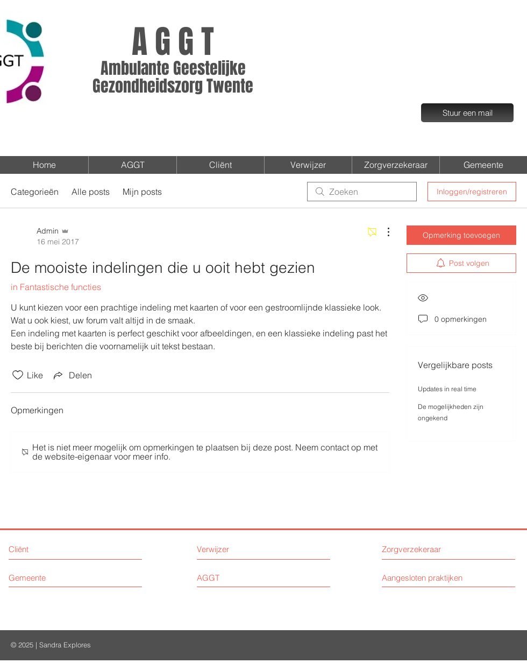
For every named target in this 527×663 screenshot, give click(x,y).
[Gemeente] (57, 577)
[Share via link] (72, 375)
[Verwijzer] (241, 549)
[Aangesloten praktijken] (430, 577)
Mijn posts (142, 191)
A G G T (173, 42)
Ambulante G (141, 68)
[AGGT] (241, 577)
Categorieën (35, 191)
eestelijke (213, 68)
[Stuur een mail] (467, 112)
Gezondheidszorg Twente (172, 86)
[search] (362, 191)
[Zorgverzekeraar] (422, 549)
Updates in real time (447, 389)
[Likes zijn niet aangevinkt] (18, 375)
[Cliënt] (49, 549)
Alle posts (91, 191)
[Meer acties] (382, 231)
